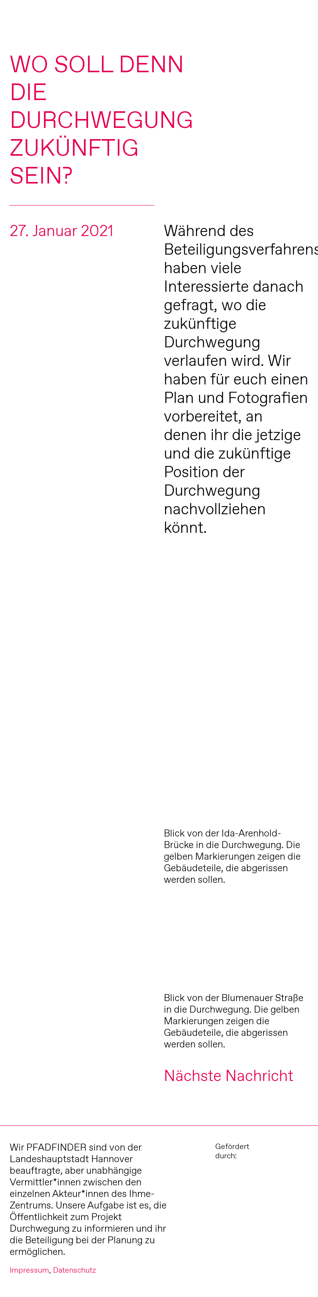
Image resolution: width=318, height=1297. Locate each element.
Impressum (29, 1270)
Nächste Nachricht (228, 1075)
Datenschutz (74, 1270)
